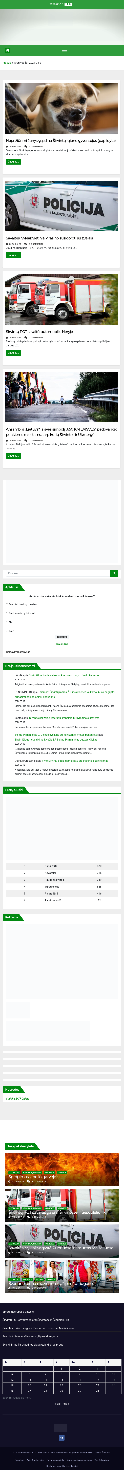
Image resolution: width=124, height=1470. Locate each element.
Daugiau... (13, 161)
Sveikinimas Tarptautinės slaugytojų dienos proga (33, 1344)
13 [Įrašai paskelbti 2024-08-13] (29, 1379)
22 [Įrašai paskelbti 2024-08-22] (61, 1385)
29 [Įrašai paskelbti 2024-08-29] (61, 1390)
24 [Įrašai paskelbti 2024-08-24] (97, 1385)
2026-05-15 (18, 1217)
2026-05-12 (18, 1288)
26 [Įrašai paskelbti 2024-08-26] (12, 1390)
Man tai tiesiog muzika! (23, 604)
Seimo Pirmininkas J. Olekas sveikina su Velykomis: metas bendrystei (56, 734)
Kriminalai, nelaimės (32, 1173)
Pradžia (7, 62)
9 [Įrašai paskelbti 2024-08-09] (79, 1374)
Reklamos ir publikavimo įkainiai (62, 1466)
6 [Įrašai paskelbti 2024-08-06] (29, 1374)
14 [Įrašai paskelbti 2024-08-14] (45, 1379)
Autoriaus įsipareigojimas (79, 1460)
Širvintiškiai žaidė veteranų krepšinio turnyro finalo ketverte (64, 675)
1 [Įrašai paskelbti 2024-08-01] (61, 1368)
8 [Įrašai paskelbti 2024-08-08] (61, 1374)
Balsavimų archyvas (18, 652)
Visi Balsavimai (101, 1460)
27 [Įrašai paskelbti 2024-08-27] (29, 1390)
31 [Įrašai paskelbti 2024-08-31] (97, 1390)
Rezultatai (62, 643)
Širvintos (62, 1173)
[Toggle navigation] (64, 50)
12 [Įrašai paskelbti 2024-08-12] (12, 1379)
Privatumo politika (56, 1460)
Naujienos (49, 1173)
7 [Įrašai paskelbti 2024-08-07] (45, 1374)
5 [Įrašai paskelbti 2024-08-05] (12, 1374)
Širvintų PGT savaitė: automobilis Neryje (39, 331)
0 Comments (36, 244)
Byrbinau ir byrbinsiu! (22, 613)
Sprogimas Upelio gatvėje (32, 1176)
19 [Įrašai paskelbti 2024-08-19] (12, 1385)
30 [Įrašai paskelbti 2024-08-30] (79, 1390)
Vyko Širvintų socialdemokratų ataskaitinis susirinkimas (75, 760)
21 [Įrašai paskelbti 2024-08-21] (45, 1385)
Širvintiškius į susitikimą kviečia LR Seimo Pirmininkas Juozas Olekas (56, 739)
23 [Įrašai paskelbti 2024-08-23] (79, 1385)
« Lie (57, 1403)
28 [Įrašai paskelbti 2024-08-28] (45, 1390)
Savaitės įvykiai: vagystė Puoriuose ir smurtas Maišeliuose (60, 1247)
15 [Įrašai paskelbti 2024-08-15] (61, 1379)
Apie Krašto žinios (35, 1460)
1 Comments (36, 146)
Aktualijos (14, 1173)
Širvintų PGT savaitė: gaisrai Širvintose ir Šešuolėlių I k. (57, 1212)
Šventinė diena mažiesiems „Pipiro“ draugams (51, 1283)
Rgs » (66, 1403)
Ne (10, 622)
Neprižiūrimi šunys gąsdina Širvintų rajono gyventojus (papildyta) (61, 140)
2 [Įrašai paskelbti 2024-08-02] (79, 1368)
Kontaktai (19, 1460)
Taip (11, 631)
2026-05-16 (18, 1181)
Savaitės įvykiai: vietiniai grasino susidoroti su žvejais (49, 238)
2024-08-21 (15, 146)
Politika (39, 1279)
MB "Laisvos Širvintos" (100, 1452)
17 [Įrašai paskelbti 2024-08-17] (97, 1379)
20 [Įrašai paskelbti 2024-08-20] (29, 1385)
